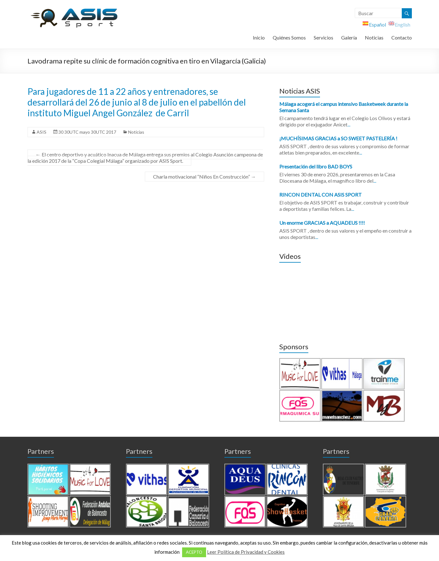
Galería (349, 37)
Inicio (259, 37)
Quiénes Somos (289, 37)
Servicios (323, 37)
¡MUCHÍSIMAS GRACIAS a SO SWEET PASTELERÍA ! (338, 138)
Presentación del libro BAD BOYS (315, 166)
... (348, 124)
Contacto (401, 37)
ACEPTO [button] (194, 552)
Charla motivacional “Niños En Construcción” (204, 177)
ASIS (41, 132)
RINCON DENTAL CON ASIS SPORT (320, 195)
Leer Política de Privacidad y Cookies (246, 552)
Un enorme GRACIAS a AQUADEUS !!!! (322, 223)
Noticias (374, 37)
